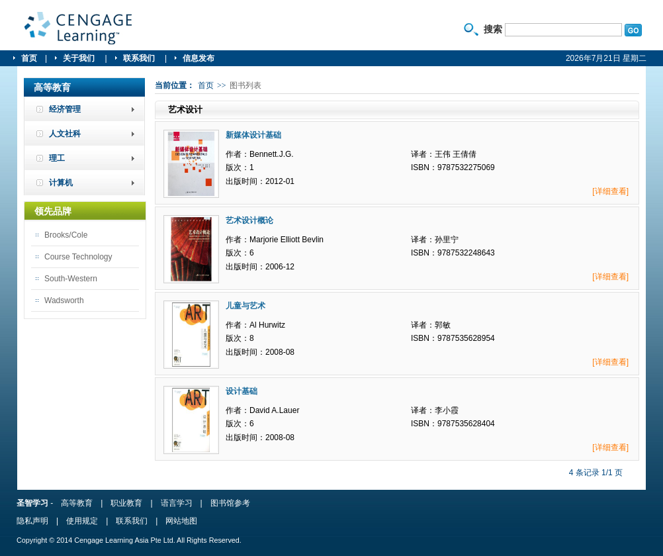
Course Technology (78, 256)
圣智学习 (78, 28)
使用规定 (82, 521)
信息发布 (198, 58)
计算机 (61, 182)
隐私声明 (32, 521)
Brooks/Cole (65, 235)
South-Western (70, 278)
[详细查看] (610, 191)
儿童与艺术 (245, 305)
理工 (57, 158)
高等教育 (77, 503)
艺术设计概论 (249, 220)
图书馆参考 (230, 503)
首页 (29, 58)
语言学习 (177, 503)
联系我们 (140, 58)
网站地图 (181, 521)
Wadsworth (64, 300)
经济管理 (65, 109)
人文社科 (65, 133)
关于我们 (80, 58)
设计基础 (241, 391)
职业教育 (126, 503)
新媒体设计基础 (253, 135)
